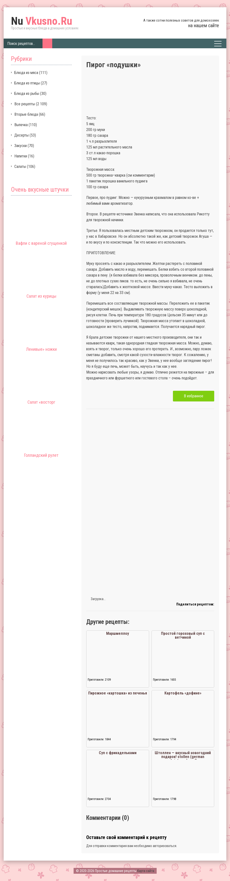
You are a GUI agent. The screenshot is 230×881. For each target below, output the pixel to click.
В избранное (193, 396)
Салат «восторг (41, 402)
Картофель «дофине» (182, 693)
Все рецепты (24, 104)
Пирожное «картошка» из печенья (117, 693)
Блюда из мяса (26, 72)
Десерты (21, 135)
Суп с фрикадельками (117, 752)
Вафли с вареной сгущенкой (41, 243)
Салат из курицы (41, 296)
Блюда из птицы (27, 83)
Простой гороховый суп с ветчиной (183, 635)
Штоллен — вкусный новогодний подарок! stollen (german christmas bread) (183, 756)
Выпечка (21, 124)
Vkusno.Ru (41, 21)
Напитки (20, 156)
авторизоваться (164, 846)
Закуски (20, 145)
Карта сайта (145, 871)
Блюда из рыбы (26, 93)
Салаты (20, 166)
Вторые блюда (26, 114)
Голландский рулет (41, 455)
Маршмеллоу (117, 633)
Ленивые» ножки (41, 349)
